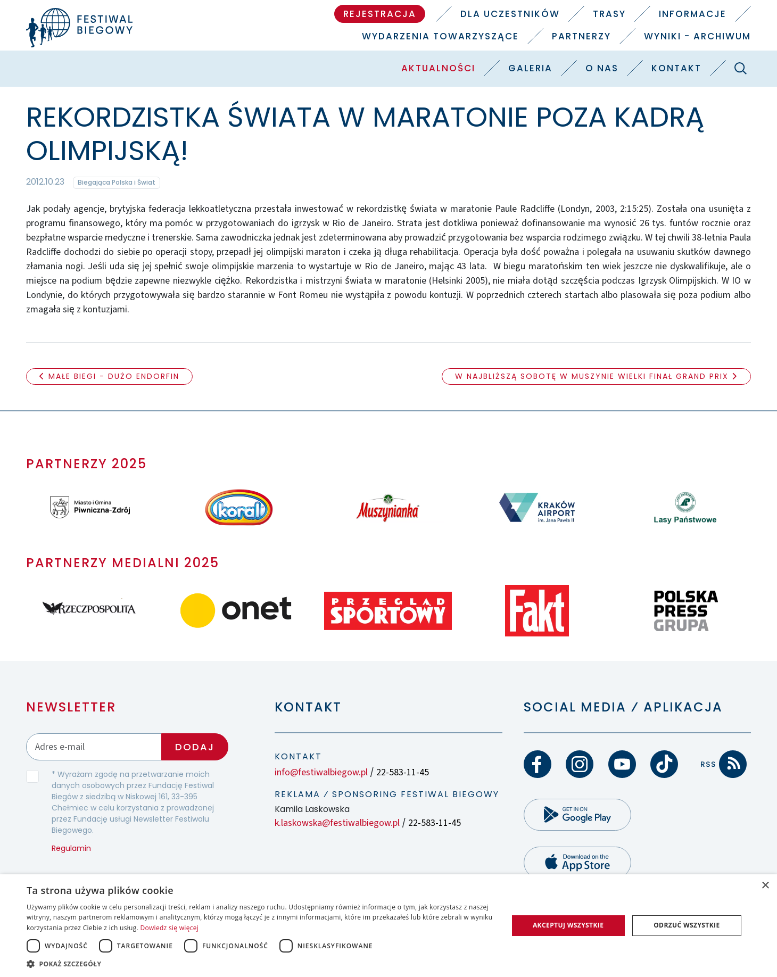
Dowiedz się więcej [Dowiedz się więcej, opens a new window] (169, 927)
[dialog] (388, 925)
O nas (601, 68)
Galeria (530, 68)
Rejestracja (379, 13)
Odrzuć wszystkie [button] (687, 925)
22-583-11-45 (402, 772)
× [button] (765, 886)
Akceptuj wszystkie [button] (568, 925)
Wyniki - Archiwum (697, 36)
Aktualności (438, 68)
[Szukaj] (741, 68)
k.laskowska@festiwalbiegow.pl (337, 823)
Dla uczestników (510, 13)
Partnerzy (581, 36)
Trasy (609, 13)
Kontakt (676, 68)
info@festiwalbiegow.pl (321, 772)
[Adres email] (94, 746)
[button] (260, 963)
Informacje (692, 13)
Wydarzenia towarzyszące (440, 36)
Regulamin (71, 848)
